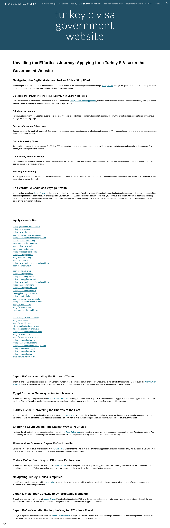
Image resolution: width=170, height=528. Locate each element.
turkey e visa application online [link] (55, 3)
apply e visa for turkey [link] (113, 3)
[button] (167, 4)
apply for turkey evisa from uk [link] (139, 3)
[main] (85, 25)
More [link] (157, 3)
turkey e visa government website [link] (86, 3)
